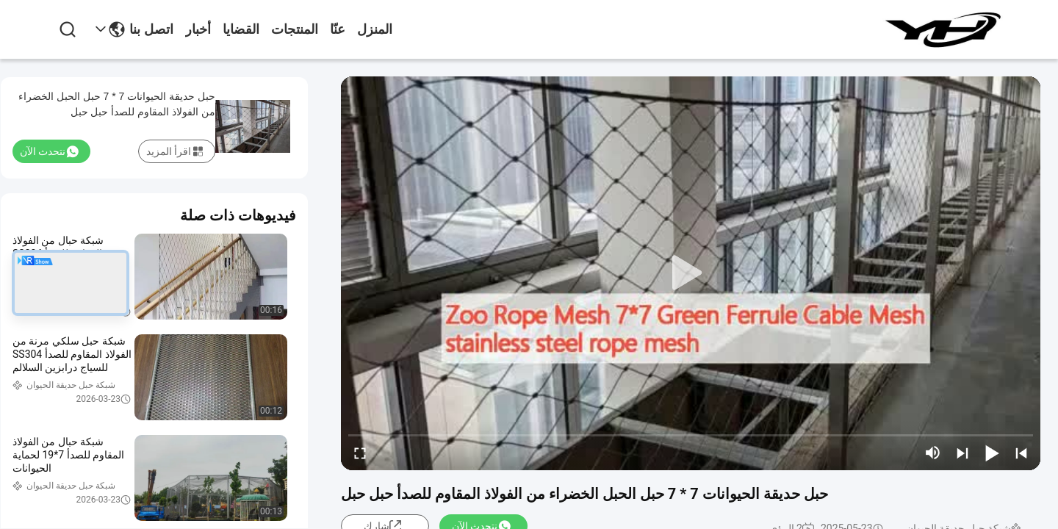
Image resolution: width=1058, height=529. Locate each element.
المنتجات (294, 29)
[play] (690, 273)
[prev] (1021, 453)
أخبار (198, 29)
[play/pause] (992, 453)
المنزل (374, 29)
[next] (962, 453)
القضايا (241, 29)
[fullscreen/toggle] (360, 453)
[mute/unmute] (933, 453)
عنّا (337, 29)
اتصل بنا (151, 29)
